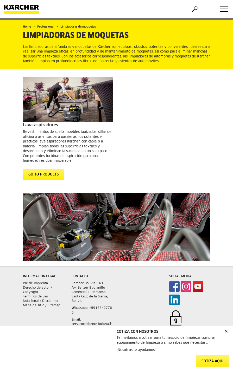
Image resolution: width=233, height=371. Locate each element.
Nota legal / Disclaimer (41, 301)
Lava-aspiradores (40, 125)
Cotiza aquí (212, 361)
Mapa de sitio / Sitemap (41, 305)
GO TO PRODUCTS (43, 174)
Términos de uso (35, 296)
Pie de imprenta (35, 283)
